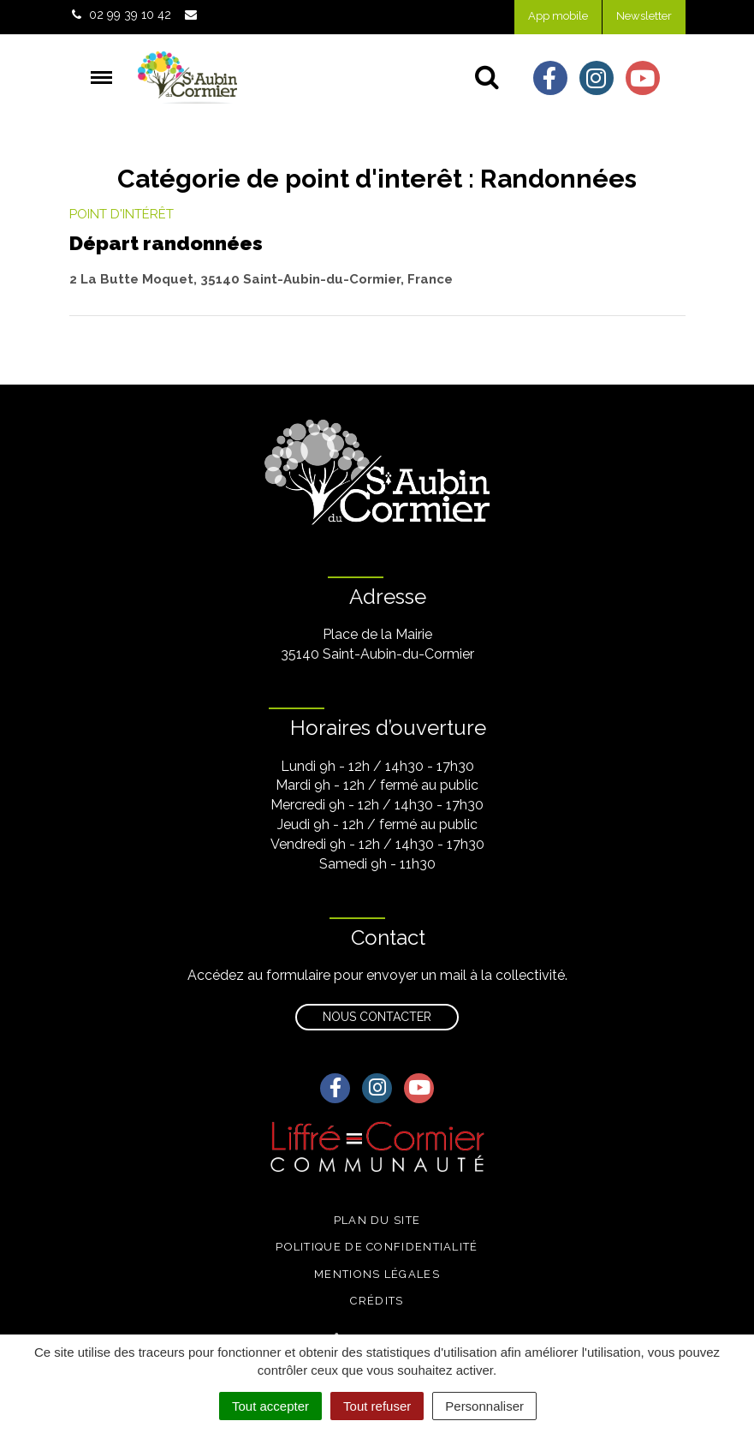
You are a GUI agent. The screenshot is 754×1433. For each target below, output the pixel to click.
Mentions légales (377, 1274)
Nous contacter (377, 1017)
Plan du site (377, 1220)
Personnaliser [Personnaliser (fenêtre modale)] (484, 1406)
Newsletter (644, 15)
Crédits (376, 1300)
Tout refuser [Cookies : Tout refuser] (377, 1406)
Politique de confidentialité (377, 1246)
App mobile (558, 15)
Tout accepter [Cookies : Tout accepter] (270, 1406)
